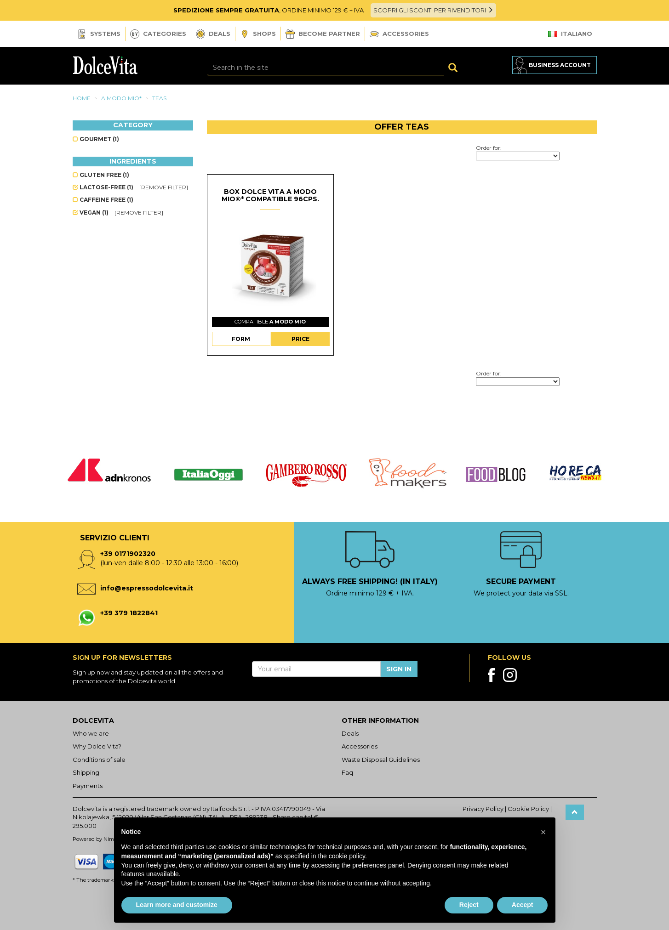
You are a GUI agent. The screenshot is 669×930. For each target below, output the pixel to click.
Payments (88, 785)
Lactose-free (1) (104, 187)
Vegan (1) (91, 212)
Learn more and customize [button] (176, 904)
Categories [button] (158, 34)
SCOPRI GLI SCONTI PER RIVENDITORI (433, 10)
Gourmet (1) (96, 139)
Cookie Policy (528, 808)
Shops (258, 34)
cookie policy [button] (347, 856)
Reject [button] (469, 904)
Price (300, 338)
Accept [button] (522, 904)
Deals (213, 34)
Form (241, 338)
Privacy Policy (483, 808)
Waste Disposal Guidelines (381, 759)
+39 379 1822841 (129, 613)
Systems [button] (98, 34)
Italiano (570, 33)
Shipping (86, 772)
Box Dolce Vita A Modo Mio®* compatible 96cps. (270, 195)
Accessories (399, 33)
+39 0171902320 (127, 554)
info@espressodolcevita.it (146, 588)
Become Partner (323, 34)
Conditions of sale (99, 759)
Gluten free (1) (101, 174)
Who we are (91, 733)
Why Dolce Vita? (97, 746)
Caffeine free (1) (103, 199)
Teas (159, 98)
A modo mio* (121, 98)
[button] (543, 832)
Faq (347, 772)
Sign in (399, 669)
